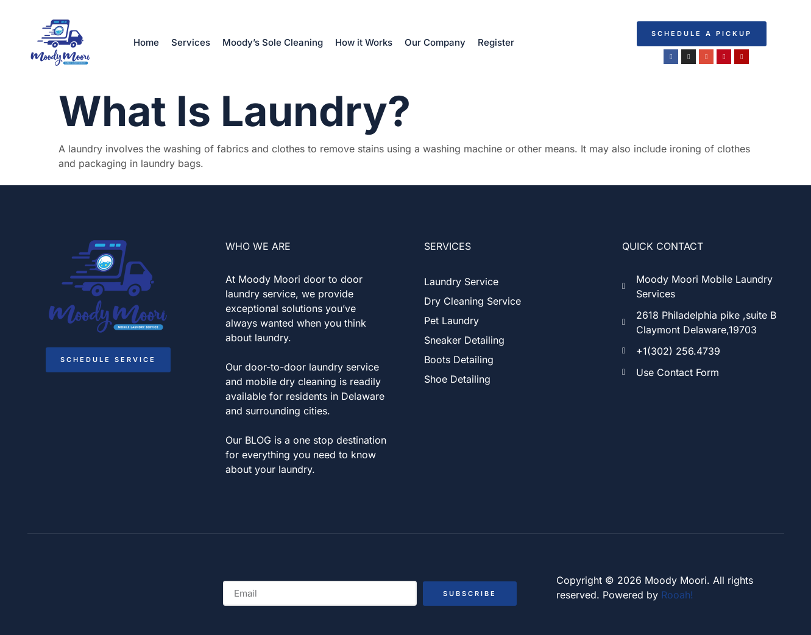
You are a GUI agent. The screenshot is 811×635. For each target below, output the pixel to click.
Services (190, 42)
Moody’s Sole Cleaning (272, 42)
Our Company (435, 42)
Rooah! (677, 595)
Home (146, 42)
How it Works (363, 42)
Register (496, 42)
